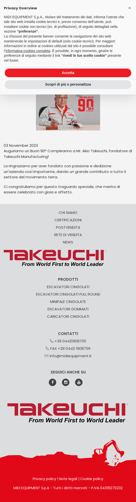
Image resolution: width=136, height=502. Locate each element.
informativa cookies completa (27, 51)
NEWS (68, 242)
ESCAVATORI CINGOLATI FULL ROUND (68, 294)
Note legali (68, 478)
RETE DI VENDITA (68, 234)
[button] (130, 8)
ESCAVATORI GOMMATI (68, 309)
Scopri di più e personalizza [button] (68, 84)
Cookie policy (91, 478)
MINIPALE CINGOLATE (68, 301)
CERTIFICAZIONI (68, 220)
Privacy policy (44, 478)
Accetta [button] (68, 73)
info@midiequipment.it (68, 355)
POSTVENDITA (68, 227)
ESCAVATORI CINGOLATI (68, 286)
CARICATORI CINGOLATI (68, 316)
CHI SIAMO (68, 212)
